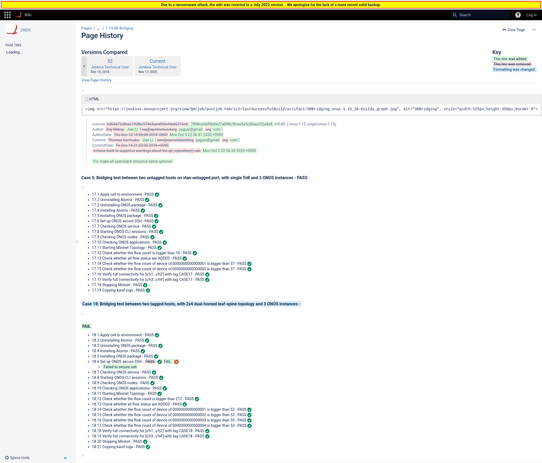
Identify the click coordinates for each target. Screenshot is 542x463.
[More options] (534, 30)
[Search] (455, 15)
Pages (86, 28)
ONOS (26, 30)
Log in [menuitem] (532, 15)
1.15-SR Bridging (119, 28)
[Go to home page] (23, 15)
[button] (7, 15)
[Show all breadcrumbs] (98, 28)
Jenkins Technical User (110, 67)
